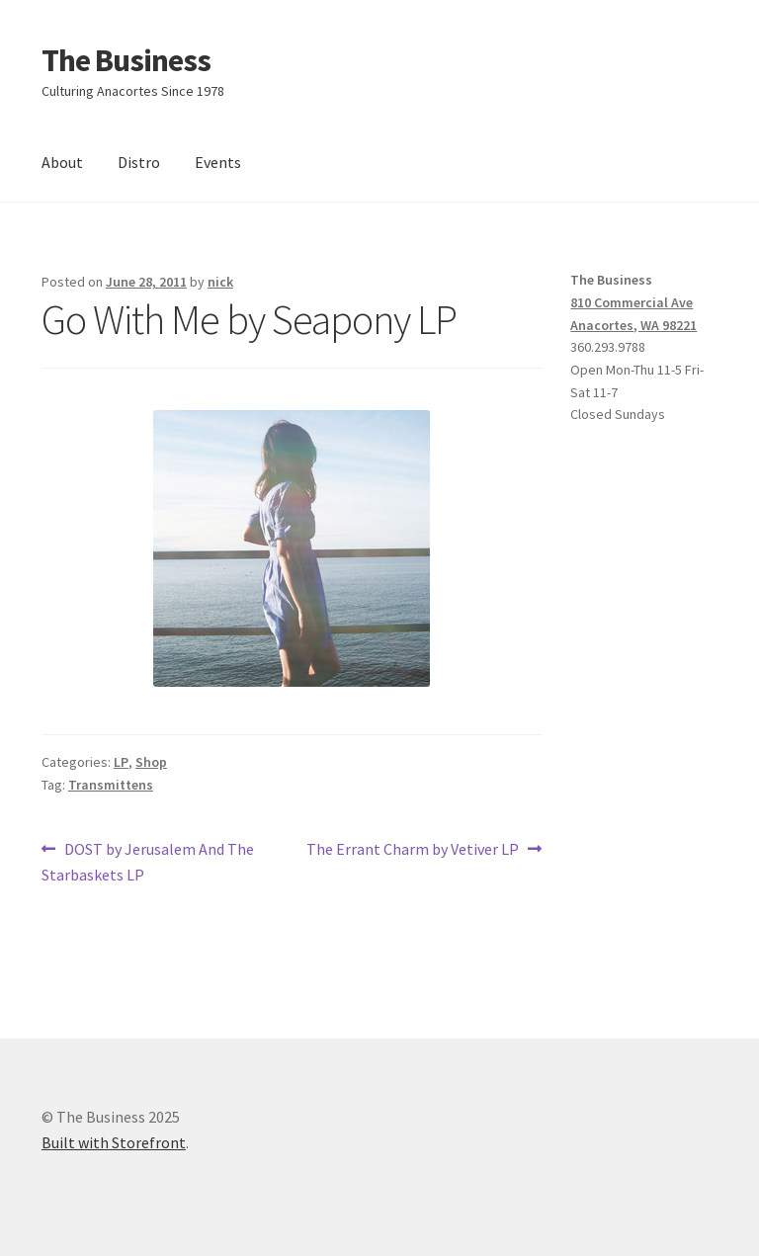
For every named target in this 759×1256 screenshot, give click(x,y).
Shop (151, 762)
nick (220, 282)
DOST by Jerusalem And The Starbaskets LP (148, 860)
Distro (139, 162)
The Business (126, 60)
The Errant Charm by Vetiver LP (412, 850)
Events (218, 162)
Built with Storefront (114, 1142)
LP (121, 762)
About (62, 162)
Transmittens (110, 785)
